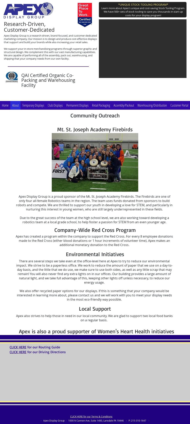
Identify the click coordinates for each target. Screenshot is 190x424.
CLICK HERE (18, 347)
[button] (143, 48)
